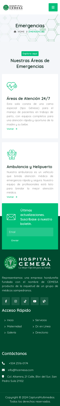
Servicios (41, 320)
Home (19, 31)
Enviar (15, 240)
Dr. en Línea (42, 326)
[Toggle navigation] (53, 7)
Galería (11, 332)
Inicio (10, 320)
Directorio (41, 332)
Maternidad (14, 326)
